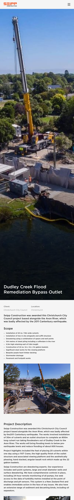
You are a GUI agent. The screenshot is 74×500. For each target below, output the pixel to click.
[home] (10, 4)
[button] (68, 4)
